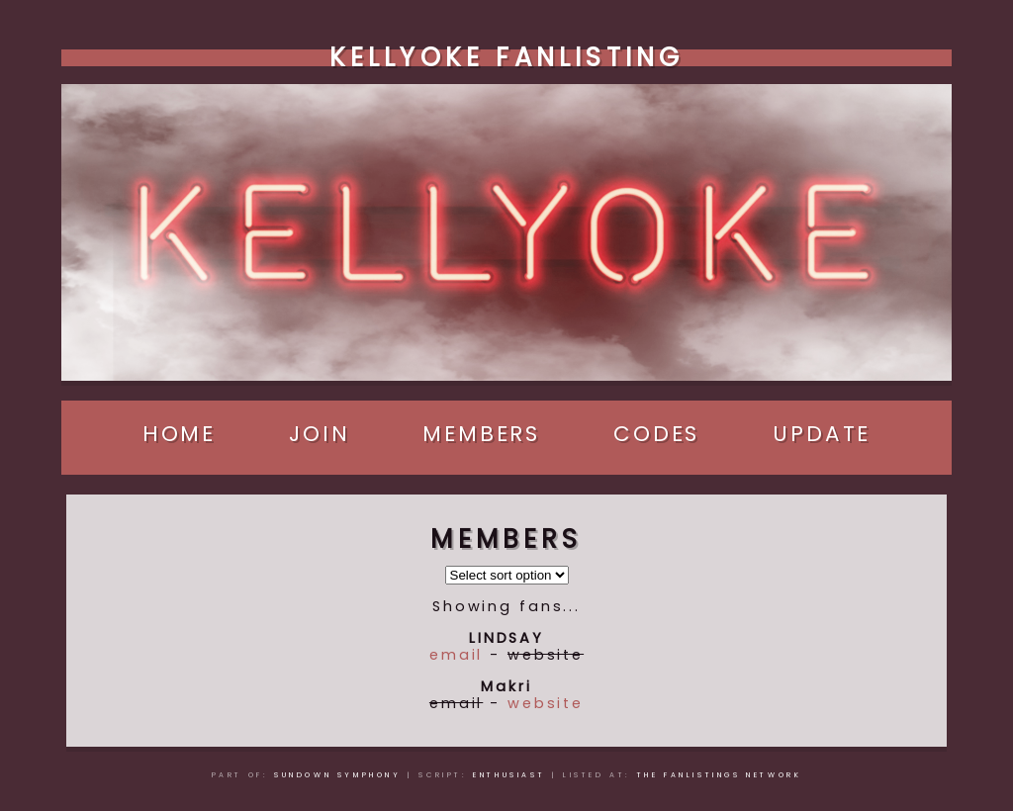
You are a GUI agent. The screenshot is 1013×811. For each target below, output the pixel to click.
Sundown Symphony (338, 774)
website (545, 703)
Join (319, 433)
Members (481, 433)
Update (822, 433)
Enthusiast (509, 774)
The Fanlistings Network (719, 774)
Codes (656, 433)
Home (179, 433)
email (456, 655)
